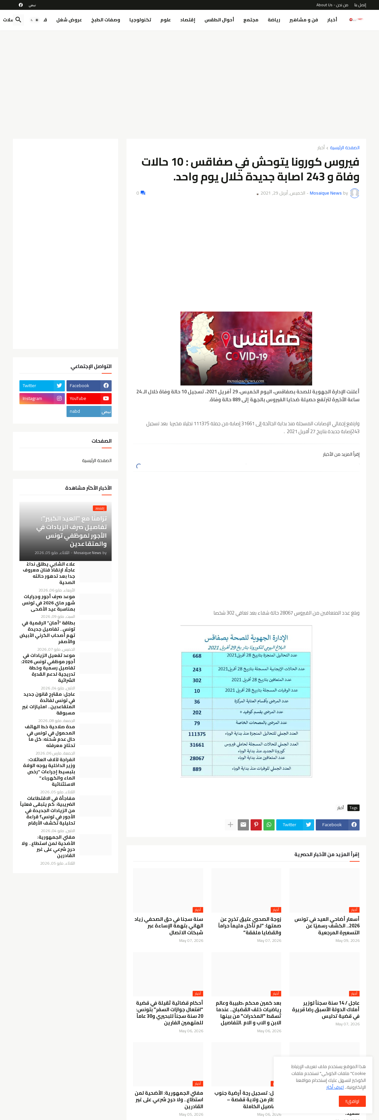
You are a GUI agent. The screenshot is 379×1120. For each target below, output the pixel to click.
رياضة (274, 19)
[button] (34, 20)
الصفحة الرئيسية (345, 148)
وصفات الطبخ (105, 19)
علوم (165, 19)
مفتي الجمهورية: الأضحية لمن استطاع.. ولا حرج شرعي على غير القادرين (169, 1100)
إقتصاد (187, 19)
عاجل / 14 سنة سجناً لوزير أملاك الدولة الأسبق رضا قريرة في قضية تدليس (326, 1010)
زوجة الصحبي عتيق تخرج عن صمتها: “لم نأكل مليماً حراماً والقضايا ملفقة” (249, 926)
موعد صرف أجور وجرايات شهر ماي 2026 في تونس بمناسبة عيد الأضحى (48, 603)
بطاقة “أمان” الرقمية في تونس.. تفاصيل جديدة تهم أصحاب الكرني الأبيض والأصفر (47, 632)
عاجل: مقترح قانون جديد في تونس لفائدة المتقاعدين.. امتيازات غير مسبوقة (48, 703)
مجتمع (250, 19)
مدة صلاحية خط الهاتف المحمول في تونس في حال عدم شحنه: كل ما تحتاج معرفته (50, 736)
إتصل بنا (360, 5)
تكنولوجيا (140, 19)
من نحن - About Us (332, 5)
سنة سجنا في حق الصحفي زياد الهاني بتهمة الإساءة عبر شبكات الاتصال (168, 926)
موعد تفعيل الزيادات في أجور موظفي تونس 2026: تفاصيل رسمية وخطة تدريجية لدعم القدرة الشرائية (48, 667)
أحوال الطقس (219, 19)
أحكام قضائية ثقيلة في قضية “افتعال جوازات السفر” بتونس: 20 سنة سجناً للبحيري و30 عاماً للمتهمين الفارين (169, 1013)
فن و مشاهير (303, 19)
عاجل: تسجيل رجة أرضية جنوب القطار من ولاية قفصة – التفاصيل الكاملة (247, 1100)
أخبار (332, 19)
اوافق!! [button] (352, 1101)
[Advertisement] (189, 84)
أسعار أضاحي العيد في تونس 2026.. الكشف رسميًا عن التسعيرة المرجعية (327, 926)
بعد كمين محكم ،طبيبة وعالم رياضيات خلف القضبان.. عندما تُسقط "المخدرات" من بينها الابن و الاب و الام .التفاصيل (248, 1013)
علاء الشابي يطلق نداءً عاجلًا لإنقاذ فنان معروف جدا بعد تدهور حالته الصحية (49, 573)
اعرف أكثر (335, 1087)
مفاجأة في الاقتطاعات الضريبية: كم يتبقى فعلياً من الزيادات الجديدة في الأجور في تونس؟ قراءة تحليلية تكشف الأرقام (47, 810)
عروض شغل (69, 19)
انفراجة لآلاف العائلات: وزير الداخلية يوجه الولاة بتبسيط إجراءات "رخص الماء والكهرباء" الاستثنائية (49, 772)
